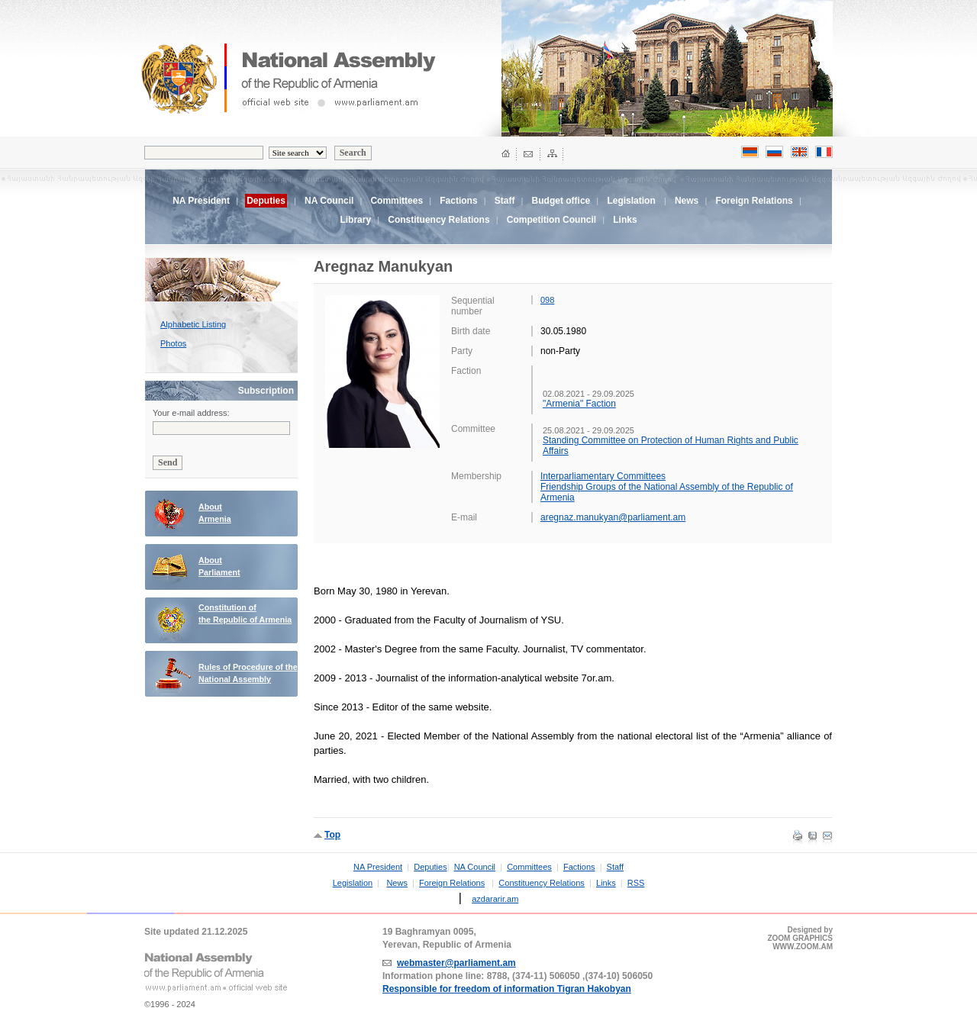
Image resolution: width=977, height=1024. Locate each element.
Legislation (631, 200)
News (686, 200)
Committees (396, 200)
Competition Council (551, 219)
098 (547, 299)
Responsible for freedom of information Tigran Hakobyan (506, 989)
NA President (201, 200)
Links (625, 219)
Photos (173, 343)
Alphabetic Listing (193, 324)
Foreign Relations (753, 200)
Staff (505, 200)
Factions (458, 200)
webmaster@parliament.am (456, 963)
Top (332, 834)
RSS (636, 882)
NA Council (329, 200)
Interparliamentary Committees (603, 476)
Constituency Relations (438, 219)
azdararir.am (495, 898)
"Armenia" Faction (579, 403)
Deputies (430, 866)
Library (355, 219)
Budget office (561, 200)
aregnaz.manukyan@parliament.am (612, 517)
